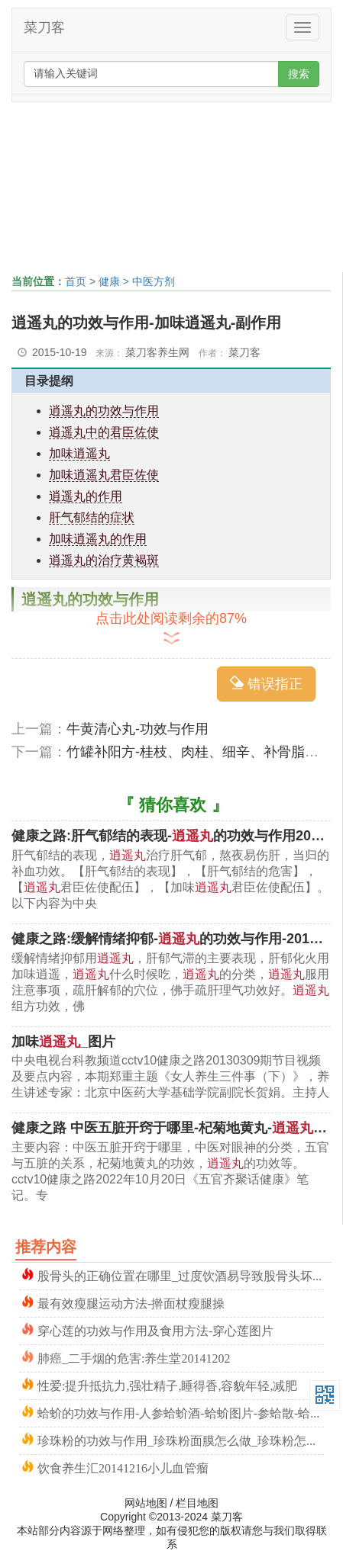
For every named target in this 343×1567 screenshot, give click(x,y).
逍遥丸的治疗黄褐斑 (104, 560)
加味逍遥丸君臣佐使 (104, 474)
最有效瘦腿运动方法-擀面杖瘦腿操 (131, 1302)
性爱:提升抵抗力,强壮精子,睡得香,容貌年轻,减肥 (167, 1384)
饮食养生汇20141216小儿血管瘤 (123, 1466)
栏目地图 (197, 1503)
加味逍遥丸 (79, 453)
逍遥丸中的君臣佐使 (104, 431)
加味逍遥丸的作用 (98, 538)
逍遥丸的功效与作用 (104, 410)
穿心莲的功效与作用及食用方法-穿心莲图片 (155, 1329)
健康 (109, 281)
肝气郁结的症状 (91, 517)
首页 (75, 281)
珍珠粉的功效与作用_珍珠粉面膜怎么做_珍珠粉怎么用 (180, 1439)
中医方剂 (153, 281)
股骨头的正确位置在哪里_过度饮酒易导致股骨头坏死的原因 (180, 1274)
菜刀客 (44, 27)
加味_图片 (63, 1041)
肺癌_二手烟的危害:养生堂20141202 (133, 1357)
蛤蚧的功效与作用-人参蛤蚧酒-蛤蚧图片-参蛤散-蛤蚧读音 (180, 1412)
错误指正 (266, 684)
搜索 (298, 74)
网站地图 (146, 1503)
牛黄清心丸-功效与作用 (137, 729)
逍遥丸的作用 (85, 496)
